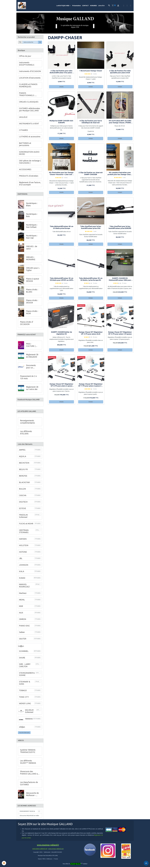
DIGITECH (23, 504)
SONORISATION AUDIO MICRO (29, 153)
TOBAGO (23, 692)
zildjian (22, 729)
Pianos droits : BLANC (32, 291)
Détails (61, 87)
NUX (21, 614)
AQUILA (22, 458)
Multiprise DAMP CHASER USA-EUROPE (61, 122)
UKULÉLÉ (23, 118)
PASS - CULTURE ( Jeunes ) (30, 346)
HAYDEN (23, 541)
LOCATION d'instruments (29, 78)
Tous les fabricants (24, 734)
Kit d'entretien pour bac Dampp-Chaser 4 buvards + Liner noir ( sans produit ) (61, 174)
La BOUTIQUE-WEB (63, 6)
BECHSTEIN (24, 465)
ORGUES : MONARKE (30, 259)
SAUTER (22, 640)
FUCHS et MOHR (26, 525)
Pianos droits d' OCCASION (26, 324)
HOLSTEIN (23, 547)
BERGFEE (23, 478)
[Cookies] (4, 863)
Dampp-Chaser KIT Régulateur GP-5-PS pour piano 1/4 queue (120, 333)
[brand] (22, 6)
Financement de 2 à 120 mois (28, 378)
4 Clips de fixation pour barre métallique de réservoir (91, 122)
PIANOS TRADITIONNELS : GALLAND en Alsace (27, 95)
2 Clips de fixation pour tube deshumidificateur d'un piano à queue (61, 72)
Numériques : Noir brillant (32, 227)
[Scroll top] (146, 863)
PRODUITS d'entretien (28, 176)
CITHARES (23, 131)
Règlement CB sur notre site (32, 389)
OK (40, 42)
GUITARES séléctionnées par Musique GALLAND (29, 110)
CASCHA (22, 497)
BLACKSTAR (24, 484)
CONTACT (85, 6)
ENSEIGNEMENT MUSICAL (27, 813)
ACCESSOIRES (25, 170)
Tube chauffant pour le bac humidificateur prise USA (90, 228)
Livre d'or (101, 6)
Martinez (22, 595)
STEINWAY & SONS (24, 684)
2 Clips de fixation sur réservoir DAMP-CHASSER (91, 174)
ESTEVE (22, 510)
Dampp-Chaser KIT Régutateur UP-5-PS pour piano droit (91, 333)
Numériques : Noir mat (32, 237)
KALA (21, 573)
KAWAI (22, 580)
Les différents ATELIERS (26, 434)
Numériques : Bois (32, 216)
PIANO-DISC (24, 627)
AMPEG (22, 452)
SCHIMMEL (23, 653)
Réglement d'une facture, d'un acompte (30, 184)
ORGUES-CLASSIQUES (28, 102)
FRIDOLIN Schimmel (23, 518)
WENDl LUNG (25, 705)
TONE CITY (24, 699)
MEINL (22, 601)
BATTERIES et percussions (25, 145)
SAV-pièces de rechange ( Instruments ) (30, 162)
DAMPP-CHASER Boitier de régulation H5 (61, 333)
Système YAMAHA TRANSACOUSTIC (27, 753)
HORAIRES (93, 6)
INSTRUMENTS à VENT (29, 124)
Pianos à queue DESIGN (32, 281)
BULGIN (22, 491)
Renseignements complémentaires (27, 423)
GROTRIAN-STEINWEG (24, 533)
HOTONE (23, 554)
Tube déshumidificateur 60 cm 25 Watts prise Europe (61, 228)
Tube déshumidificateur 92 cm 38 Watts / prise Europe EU (90, 279)
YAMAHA (29, 720)
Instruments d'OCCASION (30, 72)
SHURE (22, 659)
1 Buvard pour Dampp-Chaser (90, 71)
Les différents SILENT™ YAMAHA (28, 763)
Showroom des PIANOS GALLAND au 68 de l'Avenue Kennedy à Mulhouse (29, 774)
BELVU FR (23, 471)
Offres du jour (25, 56)
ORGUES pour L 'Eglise (33, 270)
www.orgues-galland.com (56, 850)
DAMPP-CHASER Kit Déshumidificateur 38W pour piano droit (120, 280)
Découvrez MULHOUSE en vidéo (29, 817)
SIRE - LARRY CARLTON (24, 667)
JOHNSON (23, 567)
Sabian (22, 634)
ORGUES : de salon (31, 248)
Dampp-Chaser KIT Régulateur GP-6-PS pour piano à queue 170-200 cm (61, 385)
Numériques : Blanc (32, 205)
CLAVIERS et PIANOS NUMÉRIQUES (28, 86)
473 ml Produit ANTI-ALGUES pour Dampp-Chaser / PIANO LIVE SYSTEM (120, 122)
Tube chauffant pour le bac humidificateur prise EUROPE (120, 228)
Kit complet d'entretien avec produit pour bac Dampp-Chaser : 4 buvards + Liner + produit (120, 174)
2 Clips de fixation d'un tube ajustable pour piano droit (120, 72)
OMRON (22, 621)
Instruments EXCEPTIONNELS (26, 64)
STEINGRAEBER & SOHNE (27, 676)
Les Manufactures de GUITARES (29, 785)
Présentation (76, 6)
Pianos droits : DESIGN (32, 302)
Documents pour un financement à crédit (32, 367)
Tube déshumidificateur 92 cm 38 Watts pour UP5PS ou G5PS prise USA (61, 280)
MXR (21, 608)
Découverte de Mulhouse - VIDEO (32, 796)
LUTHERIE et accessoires (29, 137)
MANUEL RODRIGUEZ (24, 587)
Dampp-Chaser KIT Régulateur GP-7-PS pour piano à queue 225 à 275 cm (90, 385)
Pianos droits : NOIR (32, 313)
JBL (20, 560)
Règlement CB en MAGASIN (32, 357)
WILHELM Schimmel (29, 713)
